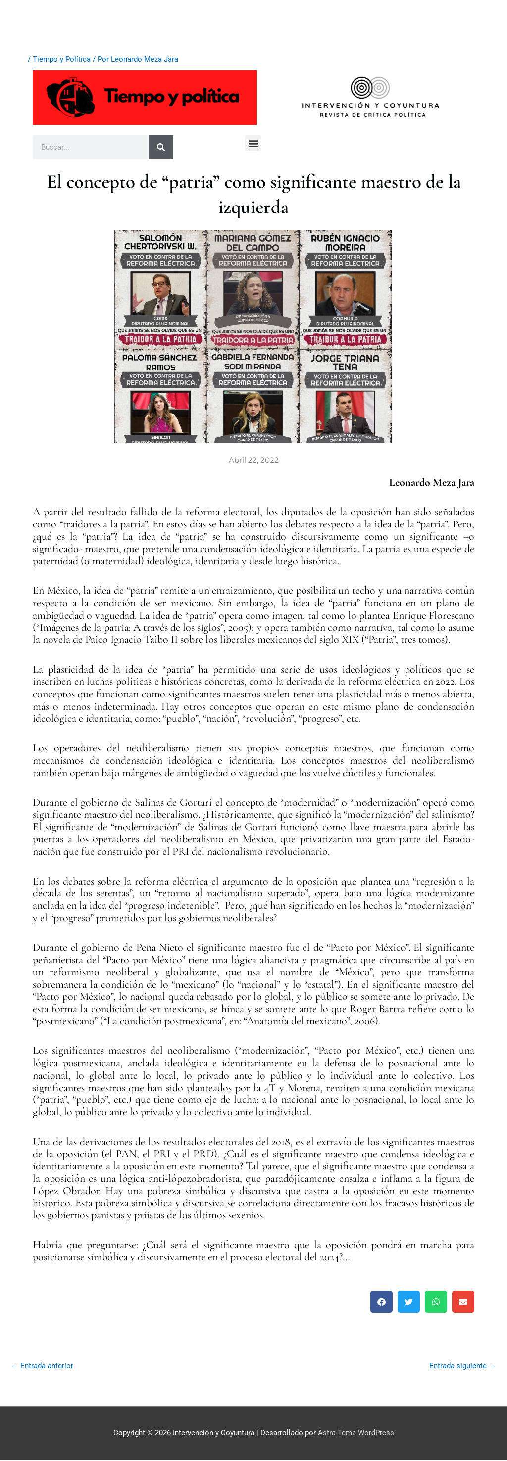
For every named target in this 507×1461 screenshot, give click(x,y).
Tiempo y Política (62, 59)
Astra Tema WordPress (356, 1433)
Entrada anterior (42, 1366)
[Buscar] (161, 147)
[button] (253, 143)
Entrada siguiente (462, 1366)
